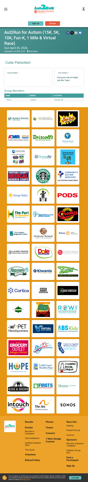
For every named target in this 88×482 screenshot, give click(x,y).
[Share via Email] (76, 32)
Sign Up (35, 23)
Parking (69, 426)
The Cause (29, 450)
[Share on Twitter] (72, 32)
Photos (50, 422)
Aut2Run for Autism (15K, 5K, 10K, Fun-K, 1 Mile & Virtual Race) (31, 38)
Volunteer (30, 454)
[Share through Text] (80, 32)
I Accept (75, 478)
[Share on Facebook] (68, 32)
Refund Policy (32, 460)
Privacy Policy (26, 479)
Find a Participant (72, 459)
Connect (50, 433)
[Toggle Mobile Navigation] (5, 9)
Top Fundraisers (32, 438)
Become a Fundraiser (29, 432)
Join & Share (62, 73)
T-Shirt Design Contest (53, 440)
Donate (52, 23)
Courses (70, 435)
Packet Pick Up (73, 430)
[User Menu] (83, 8)
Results (29, 422)
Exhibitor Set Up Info (73, 451)
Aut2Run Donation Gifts (33, 444)
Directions (33, 51)
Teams (49, 427)
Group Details (12, 73)
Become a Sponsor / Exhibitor (75, 444)
